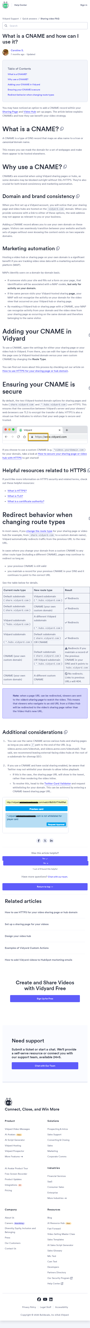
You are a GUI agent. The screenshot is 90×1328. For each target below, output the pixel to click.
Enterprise (52, 1191)
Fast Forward (54, 1227)
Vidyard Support (10, 18)
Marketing (52, 1149)
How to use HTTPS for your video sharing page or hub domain (41, 910)
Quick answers (29, 18)
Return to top (43, 885)
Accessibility (61, 1305)
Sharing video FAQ (49, 18)
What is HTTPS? (17, 490)
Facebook (38, 839)
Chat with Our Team (45, 1064)
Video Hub (29, 111)
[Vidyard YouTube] (45, 1298)
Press (7, 1236)
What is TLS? (15, 495)
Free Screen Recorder (16, 1172)
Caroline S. (17, 50)
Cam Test (52, 1259)
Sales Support (54, 1132)
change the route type (39, 530)
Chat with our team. (58, 875)
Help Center (20, 5)
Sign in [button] (83, 5)
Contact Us (10, 1246)
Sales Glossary (54, 1249)
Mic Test (51, 1254)
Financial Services (56, 1174)
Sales (50, 1144)
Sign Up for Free (45, 997)
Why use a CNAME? (18, 79)
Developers (53, 1265)
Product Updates (13, 1177)
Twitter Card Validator (57, 782)
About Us (9, 1216)
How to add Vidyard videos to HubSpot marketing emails (38, 958)
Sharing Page (10, 111)
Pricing (8, 1188)
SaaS (49, 1179)
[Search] (45, 25)
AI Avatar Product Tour (16, 1166)
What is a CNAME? (17, 74)
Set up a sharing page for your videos (27, 922)
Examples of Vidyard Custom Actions (27, 946)
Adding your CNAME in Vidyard (24, 84)
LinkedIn (51, 839)
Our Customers (12, 1241)
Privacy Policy (29, 1305)
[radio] (45, 857)
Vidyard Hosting (13, 1144)
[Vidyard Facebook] (39, 1298)
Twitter (45, 839)
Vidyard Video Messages (17, 1127)
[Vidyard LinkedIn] (51, 1298)
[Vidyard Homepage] (5, 5)
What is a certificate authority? (26, 501)
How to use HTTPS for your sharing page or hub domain (35, 370)
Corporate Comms (56, 1154)
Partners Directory (56, 1270)
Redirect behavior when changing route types (31, 94)
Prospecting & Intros (57, 1127)
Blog (49, 1216)
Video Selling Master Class (61, 1232)
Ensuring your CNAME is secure (24, 89)
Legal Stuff (45, 1305)
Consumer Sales (55, 1185)
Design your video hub (18, 934)
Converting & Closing (58, 1138)
